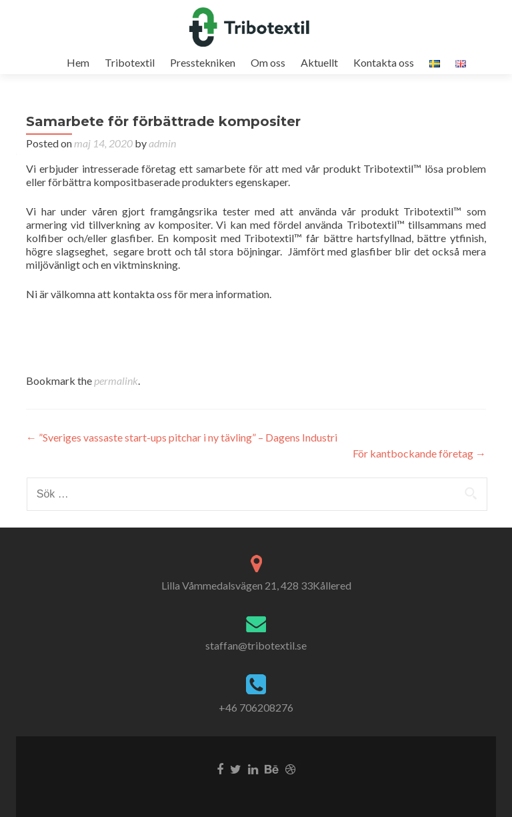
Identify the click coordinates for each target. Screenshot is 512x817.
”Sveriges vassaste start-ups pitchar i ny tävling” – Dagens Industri (181, 437)
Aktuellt (319, 62)
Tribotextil (130, 62)
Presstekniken (202, 62)
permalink (116, 380)
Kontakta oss (383, 62)
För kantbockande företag (419, 453)
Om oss (268, 62)
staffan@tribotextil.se (256, 645)
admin (162, 143)
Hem (78, 62)
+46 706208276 (256, 707)
